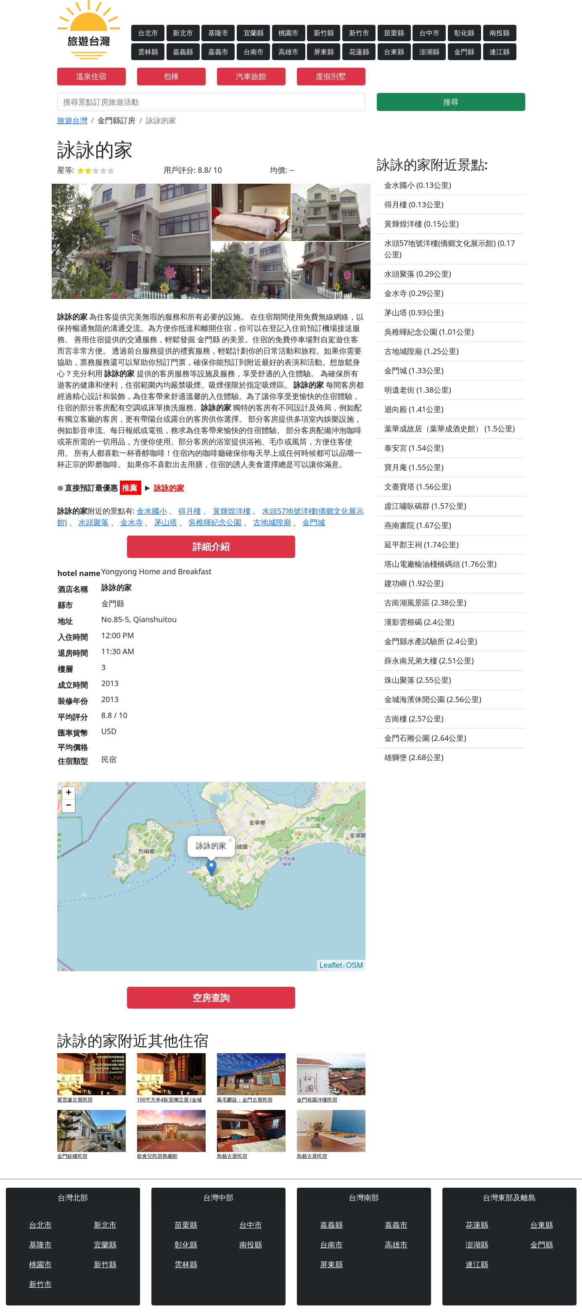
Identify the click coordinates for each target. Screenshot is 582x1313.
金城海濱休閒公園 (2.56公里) (432, 699)
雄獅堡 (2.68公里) (414, 757)
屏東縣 (324, 51)
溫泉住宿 (91, 76)
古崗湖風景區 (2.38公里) (425, 602)
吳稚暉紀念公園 (214, 522)
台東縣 (394, 51)
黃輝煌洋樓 (232, 511)
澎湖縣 (429, 51)
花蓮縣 (359, 51)
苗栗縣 (394, 32)
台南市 (253, 51)
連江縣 (499, 51)
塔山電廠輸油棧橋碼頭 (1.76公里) (440, 564)
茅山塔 (165, 522)
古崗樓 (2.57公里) (414, 718)
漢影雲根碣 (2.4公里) (419, 622)
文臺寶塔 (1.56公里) (417, 486)
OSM (354, 965)
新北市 (183, 32)
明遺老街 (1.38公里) (417, 390)
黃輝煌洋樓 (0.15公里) (421, 224)
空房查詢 (211, 997)
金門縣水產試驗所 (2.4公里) (430, 641)
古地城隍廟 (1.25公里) (421, 351)
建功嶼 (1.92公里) (414, 583)
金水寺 (131, 522)
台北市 (148, 32)
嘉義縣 (183, 51)
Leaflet (330, 965)
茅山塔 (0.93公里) (414, 312)
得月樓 (189, 511)
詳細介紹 (211, 546)
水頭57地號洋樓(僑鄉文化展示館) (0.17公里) (449, 248)
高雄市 (288, 51)
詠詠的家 (169, 488)
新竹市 (359, 32)
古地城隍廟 (272, 522)
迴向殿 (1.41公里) (414, 409)
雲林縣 (148, 51)
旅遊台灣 (72, 120)
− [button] (68, 806)
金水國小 (152, 511)
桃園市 (288, 32)
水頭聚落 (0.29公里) (417, 274)
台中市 (429, 32)
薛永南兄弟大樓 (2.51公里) (429, 660)
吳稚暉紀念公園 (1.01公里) (429, 332)
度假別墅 (331, 76)
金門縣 (464, 51)
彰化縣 (464, 32)
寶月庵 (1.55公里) (414, 467)
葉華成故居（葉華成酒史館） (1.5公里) (449, 428)
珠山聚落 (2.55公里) (417, 680)
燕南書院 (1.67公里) (417, 525)
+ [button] (68, 793)
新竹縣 (324, 32)
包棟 (171, 76)
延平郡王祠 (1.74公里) (421, 544)
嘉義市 (218, 51)
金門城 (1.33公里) (414, 370)
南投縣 (499, 32)
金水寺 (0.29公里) (414, 293)
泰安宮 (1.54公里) (414, 448)
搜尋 (450, 102)
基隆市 (218, 32)
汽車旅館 (251, 76)
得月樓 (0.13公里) (414, 204)
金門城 (313, 522)
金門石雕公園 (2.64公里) (425, 738)
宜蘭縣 (253, 32)
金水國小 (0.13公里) (417, 185)
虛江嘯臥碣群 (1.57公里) (425, 506)
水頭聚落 (93, 522)
